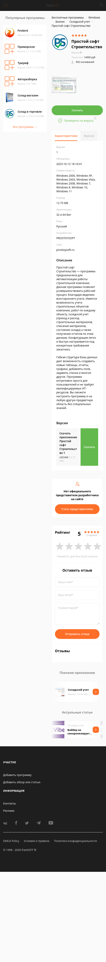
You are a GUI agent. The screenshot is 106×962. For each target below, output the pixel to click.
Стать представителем (77, 509)
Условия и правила (36, 841)
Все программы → (25, 127)
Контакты (9, 803)
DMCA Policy (11, 841)
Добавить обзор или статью (21, 782)
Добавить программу (17, 775)
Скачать (77, 110)
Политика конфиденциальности (75, 841)
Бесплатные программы (68, 17)
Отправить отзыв (77, 634)
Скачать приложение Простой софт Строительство (68, 443)
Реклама (8, 810)
